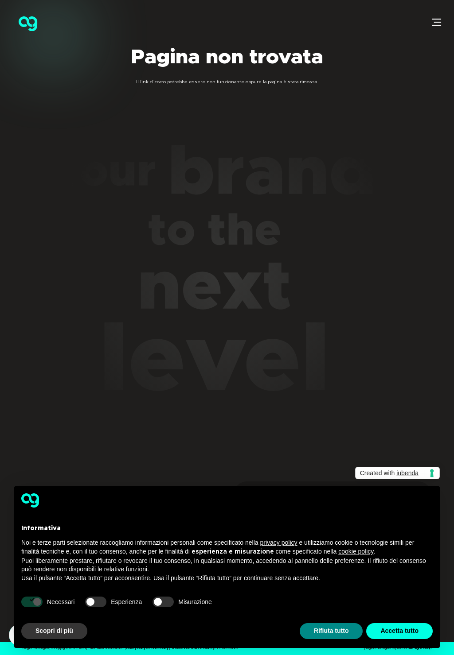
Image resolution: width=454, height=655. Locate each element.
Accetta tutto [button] (399, 630)
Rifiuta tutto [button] (331, 630)
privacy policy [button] (278, 542)
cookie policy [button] (355, 551)
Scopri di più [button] (54, 630)
